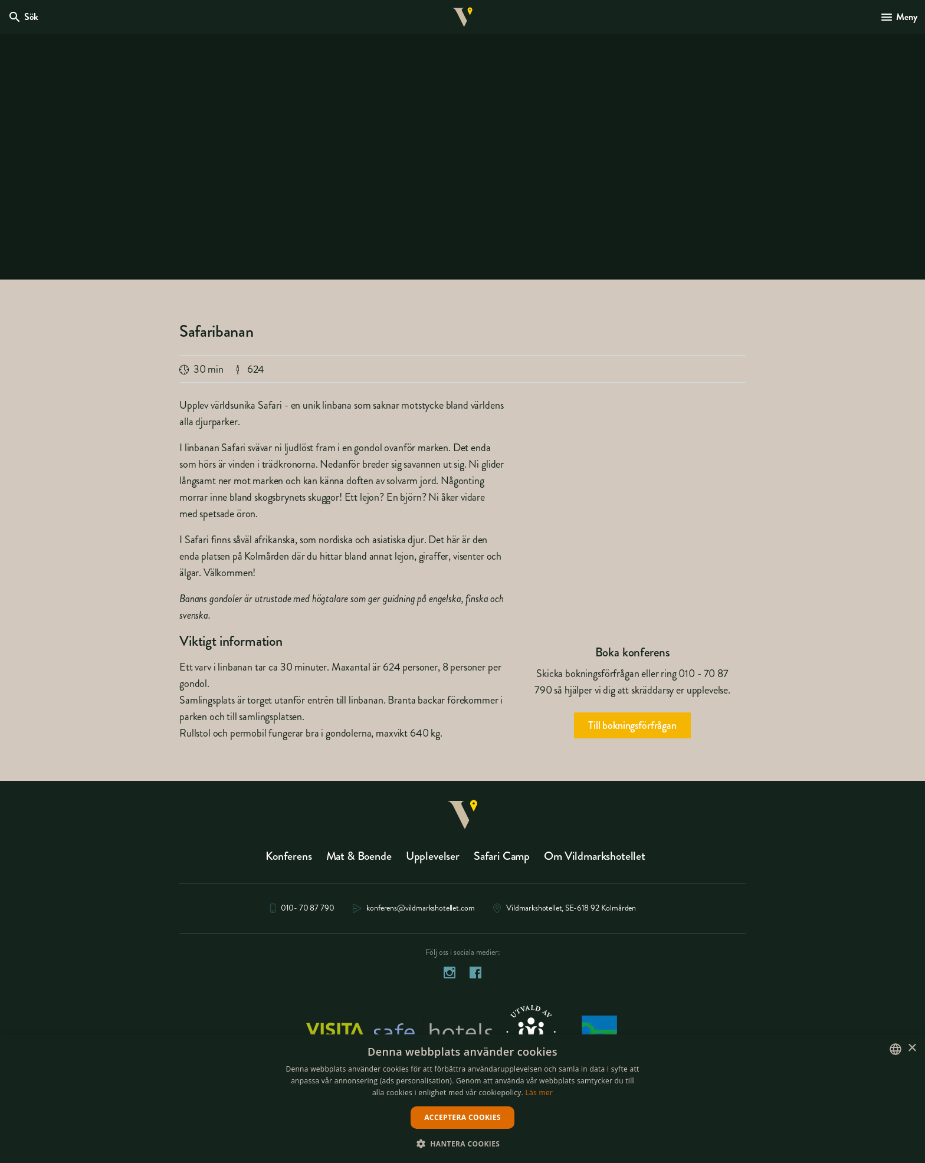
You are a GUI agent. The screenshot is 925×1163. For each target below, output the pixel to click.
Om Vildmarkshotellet (594, 859)
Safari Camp (502, 859)
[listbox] (895, 1049)
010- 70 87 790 (307, 911)
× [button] (911, 1048)
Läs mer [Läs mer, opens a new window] (539, 1093)
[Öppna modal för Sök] (25, 19)
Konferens (288, 859)
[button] (462, 1143)
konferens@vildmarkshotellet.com (420, 911)
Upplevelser (433, 859)
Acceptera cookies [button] (462, 1117)
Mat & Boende (359, 859)
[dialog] (462, 1098)
